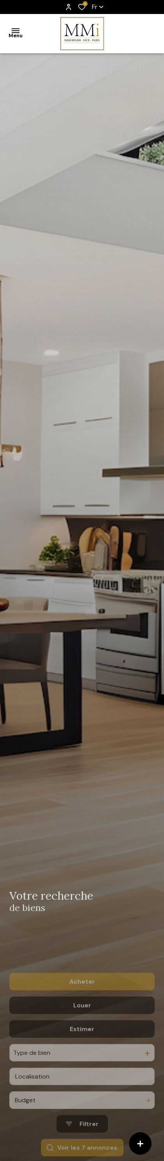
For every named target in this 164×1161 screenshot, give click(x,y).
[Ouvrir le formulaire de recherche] (82, 1149)
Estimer (82, 1053)
